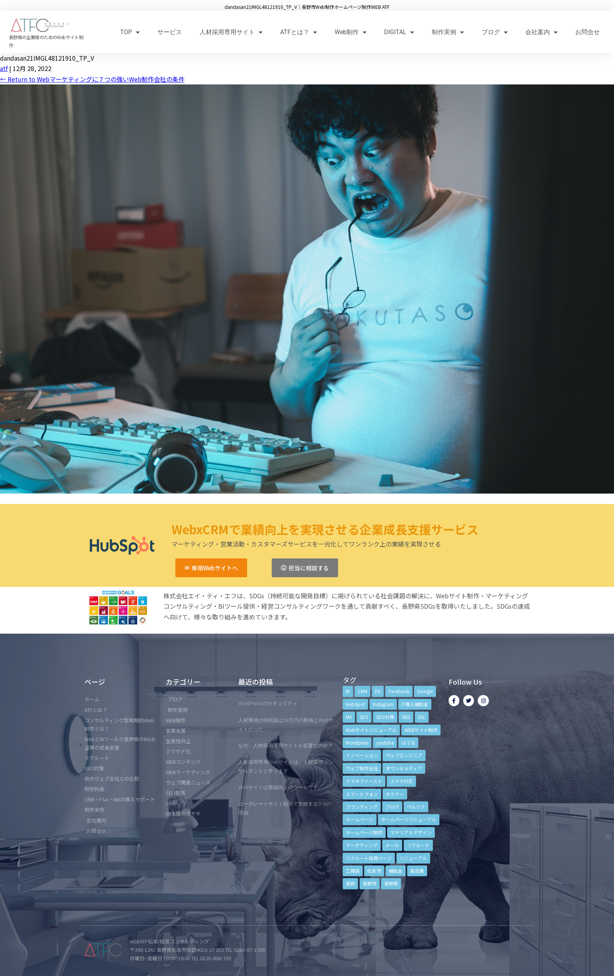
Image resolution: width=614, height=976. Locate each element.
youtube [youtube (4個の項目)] (385, 742)
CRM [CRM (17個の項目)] (362, 691)
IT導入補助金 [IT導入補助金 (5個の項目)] (414, 704)
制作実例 (448, 32)
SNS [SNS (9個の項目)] (406, 716)
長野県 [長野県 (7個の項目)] (391, 883)
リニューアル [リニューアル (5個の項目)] (413, 858)
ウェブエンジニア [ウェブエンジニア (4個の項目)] (404, 755)
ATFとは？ (298, 32)
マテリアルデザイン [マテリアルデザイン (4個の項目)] (411, 832)
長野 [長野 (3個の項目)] (350, 883)
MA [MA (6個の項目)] (349, 716)
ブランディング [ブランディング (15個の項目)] (362, 806)
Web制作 (350, 32)
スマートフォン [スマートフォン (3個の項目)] (362, 794)
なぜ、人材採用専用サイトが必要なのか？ (285, 745)
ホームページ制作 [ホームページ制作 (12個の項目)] (364, 832)
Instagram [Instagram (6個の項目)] (383, 704)
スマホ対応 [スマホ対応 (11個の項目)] (401, 781)
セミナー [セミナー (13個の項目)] (395, 794)
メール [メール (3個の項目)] (392, 845)
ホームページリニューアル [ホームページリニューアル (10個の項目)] (408, 819)
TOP (130, 32)
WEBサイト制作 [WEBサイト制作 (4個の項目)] (420, 730)
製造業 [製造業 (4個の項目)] (417, 870)
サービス (169, 32)
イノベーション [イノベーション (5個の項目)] (362, 755)
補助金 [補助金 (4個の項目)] (396, 870)
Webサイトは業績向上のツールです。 (280, 787)
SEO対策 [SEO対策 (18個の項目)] (385, 716)
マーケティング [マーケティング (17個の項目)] (362, 845)
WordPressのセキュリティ (267, 703)
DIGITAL (399, 32)
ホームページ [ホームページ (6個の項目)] (359, 819)
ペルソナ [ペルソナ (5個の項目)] (416, 806)
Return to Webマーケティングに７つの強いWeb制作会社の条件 (92, 79)
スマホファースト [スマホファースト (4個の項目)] (364, 781)
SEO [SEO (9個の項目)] (364, 716)
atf (4, 68)
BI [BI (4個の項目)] (348, 691)
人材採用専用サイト (231, 32)
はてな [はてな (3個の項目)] (408, 742)
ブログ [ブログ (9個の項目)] (392, 806)
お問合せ (587, 32)
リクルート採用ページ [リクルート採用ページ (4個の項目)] (369, 858)
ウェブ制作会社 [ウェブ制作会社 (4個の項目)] (362, 768)
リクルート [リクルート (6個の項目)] (418, 845)
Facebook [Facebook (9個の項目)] (398, 691)
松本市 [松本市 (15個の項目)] (374, 870)
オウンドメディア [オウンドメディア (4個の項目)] (404, 768)
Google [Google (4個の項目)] (425, 691)
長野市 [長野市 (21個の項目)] (369, 883)
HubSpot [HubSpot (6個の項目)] (355, 704)
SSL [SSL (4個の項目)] (422, 716)
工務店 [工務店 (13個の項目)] (353, 870)
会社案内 (541, 32)
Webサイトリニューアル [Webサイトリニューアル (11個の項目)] (371, 730)
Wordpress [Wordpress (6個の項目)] (357, 742)
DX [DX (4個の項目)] (378, 691)
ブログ (495, 32)
